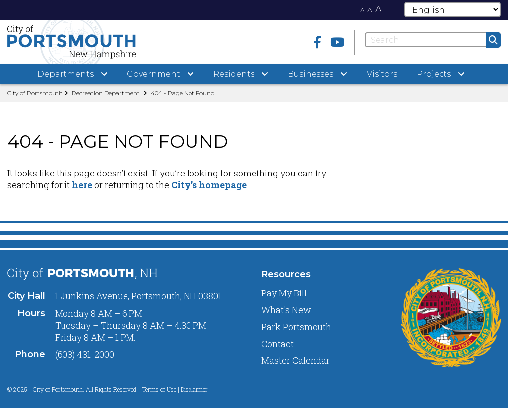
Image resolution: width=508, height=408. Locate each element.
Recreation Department (106, 93)
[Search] (433, 39)
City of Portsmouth (35, 93)
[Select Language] (452, 9)
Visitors (382, 74)
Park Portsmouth (296, 327)
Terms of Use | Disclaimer (175, 389)
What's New (286, 310)
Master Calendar (295, 360)
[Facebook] (317, 42)
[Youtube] (337, 42)
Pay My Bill (284, 293)
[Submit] (493, 40)
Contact (277, 344)
